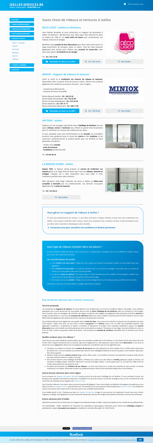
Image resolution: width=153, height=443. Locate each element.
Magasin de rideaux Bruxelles (67, 376)
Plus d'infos (125, 61)
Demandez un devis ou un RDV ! (61, 61)
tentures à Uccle (79, 381)
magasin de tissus (61, 386)
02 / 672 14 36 (92, 61)
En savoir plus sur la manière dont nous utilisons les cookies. (111, 440)
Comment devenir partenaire (82, 428)
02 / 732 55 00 (92, 111)
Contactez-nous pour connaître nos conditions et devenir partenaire (82, 227)
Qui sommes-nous (135, 4)
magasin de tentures (86, 392)
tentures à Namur (126, 386)
